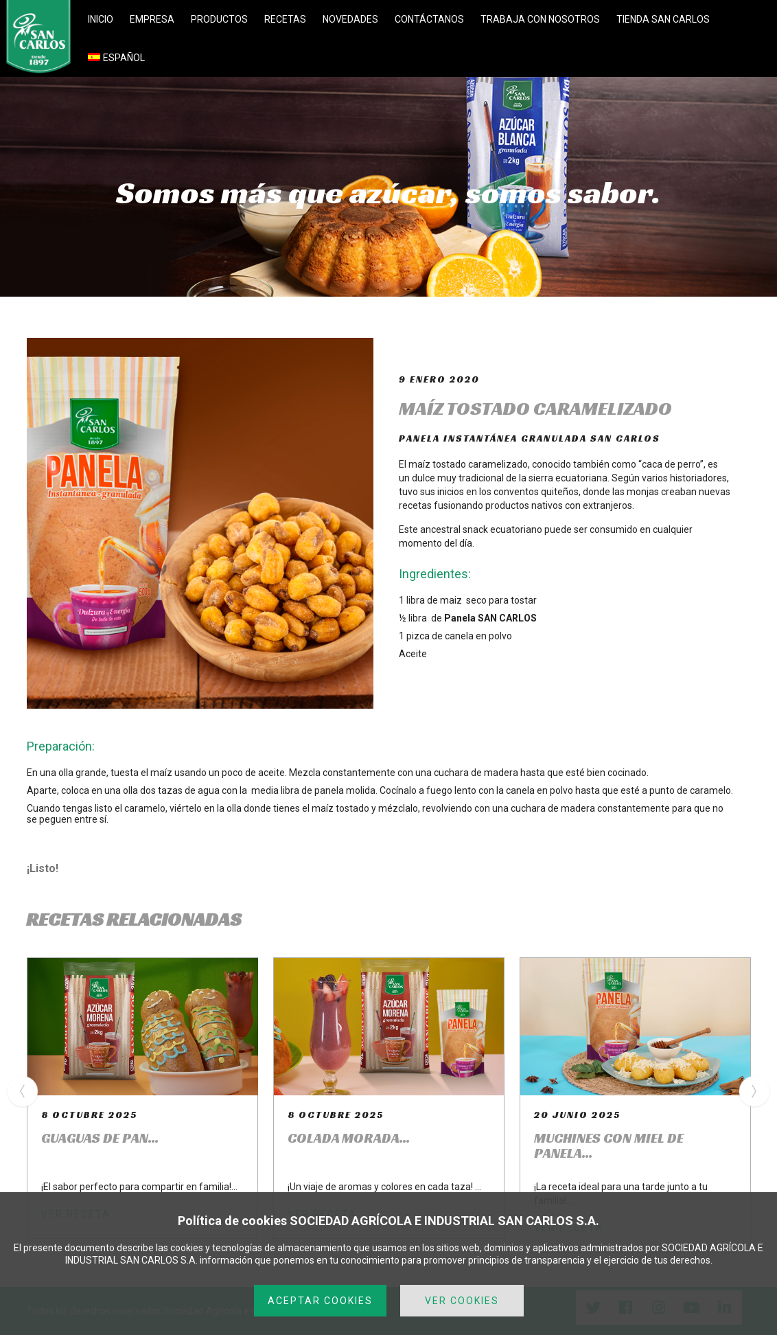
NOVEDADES (350, 19)
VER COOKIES (462, 1300)
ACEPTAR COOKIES (320, 1300)
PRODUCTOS (219, 19)
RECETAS (285, 19)
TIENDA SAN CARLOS (663, 19)
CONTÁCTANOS (429, 19)
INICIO (100, 19)
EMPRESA (152, 19)
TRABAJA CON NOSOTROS (540, 19)
